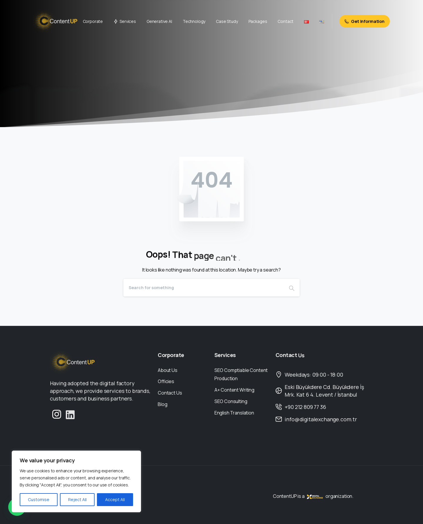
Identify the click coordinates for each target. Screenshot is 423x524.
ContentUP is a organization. (313, 496)
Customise (38, 499)
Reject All (77, 499)
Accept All (115, 499)
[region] (76, 481)
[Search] (203, 287)
